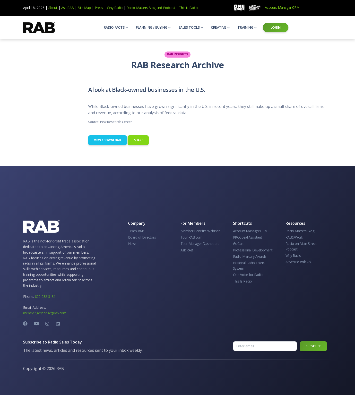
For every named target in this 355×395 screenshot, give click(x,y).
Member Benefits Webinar (200, 231)
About (52, 7)
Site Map (84, 7)
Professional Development (253, 250)
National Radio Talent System (249, 265)
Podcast (169, 7)
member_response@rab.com (44, 313)
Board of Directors (142, 237)
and (159, 7)
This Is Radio (242, 281)
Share (138, 140)
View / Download (107, 140)
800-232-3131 (45, 296)
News (132, 243)
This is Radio (188, 7)
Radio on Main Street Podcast (301, 246)
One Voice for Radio (248, 274)
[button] (116, 27)
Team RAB (136, 231)
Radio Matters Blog (141, 7)
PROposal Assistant (247, 237)
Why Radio (115, 7)
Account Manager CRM (282, 7)
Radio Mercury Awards (250, 256)
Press (99, 7)
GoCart (238, 243)
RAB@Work (294, 237)
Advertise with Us (298, 261)
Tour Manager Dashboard (200, 243)
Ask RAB (67, 7)
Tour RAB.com (191, 237)
